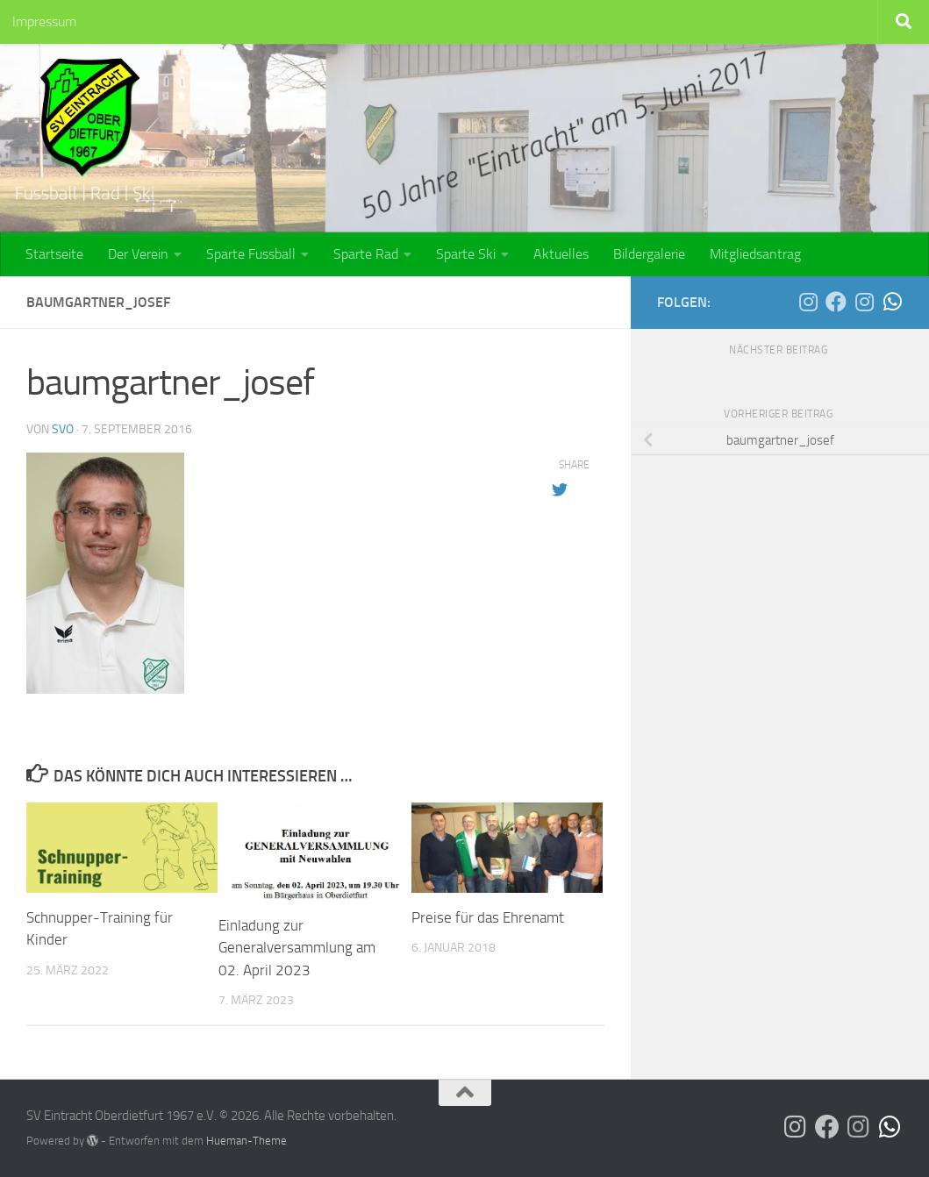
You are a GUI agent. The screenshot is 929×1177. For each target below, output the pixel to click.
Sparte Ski (466, 254)
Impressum (44, 21)
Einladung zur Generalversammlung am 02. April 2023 (296, 948)
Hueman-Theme (246, 1140)
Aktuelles (561, 254)
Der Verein (138, 254)
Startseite (54, 254)
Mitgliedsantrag (755, 254)
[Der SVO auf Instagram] (807, 301)
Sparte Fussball (251, 254)
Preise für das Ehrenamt (487, 917)
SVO (63, 429)
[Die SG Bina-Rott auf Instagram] (864, 301)
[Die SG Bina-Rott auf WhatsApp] (892, 301)
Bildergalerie (649, 254)
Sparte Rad (365, 254)
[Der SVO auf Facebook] (836, 301)
